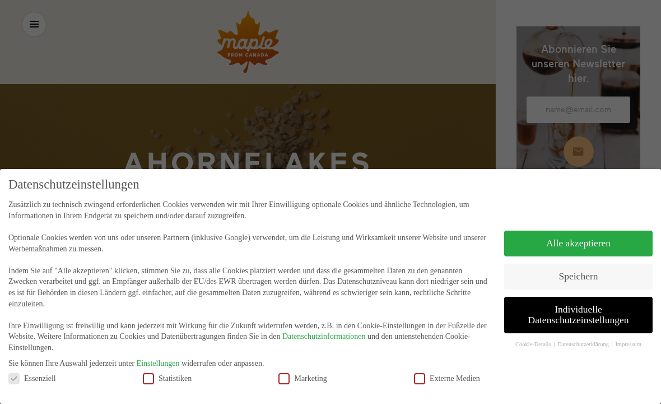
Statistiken (167, 372)
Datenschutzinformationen (324, 331)
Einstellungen (158, 358)
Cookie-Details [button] (533, 339)
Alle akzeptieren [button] (578, 237)
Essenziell (32, 372)
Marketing (302, 372)
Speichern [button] (578, 270)
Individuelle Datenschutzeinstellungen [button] (578, 309)
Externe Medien (447, 372)
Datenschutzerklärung (584, 339)
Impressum (628, 339)
